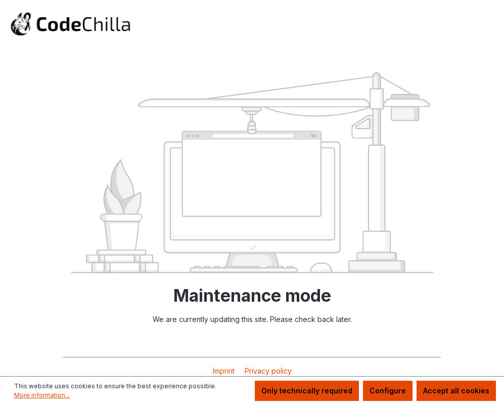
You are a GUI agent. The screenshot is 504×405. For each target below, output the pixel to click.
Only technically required (306, 390)
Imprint (225, 371)
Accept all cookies (456, 390)
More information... (42, 395)
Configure (388, 390)
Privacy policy (268, 371)
